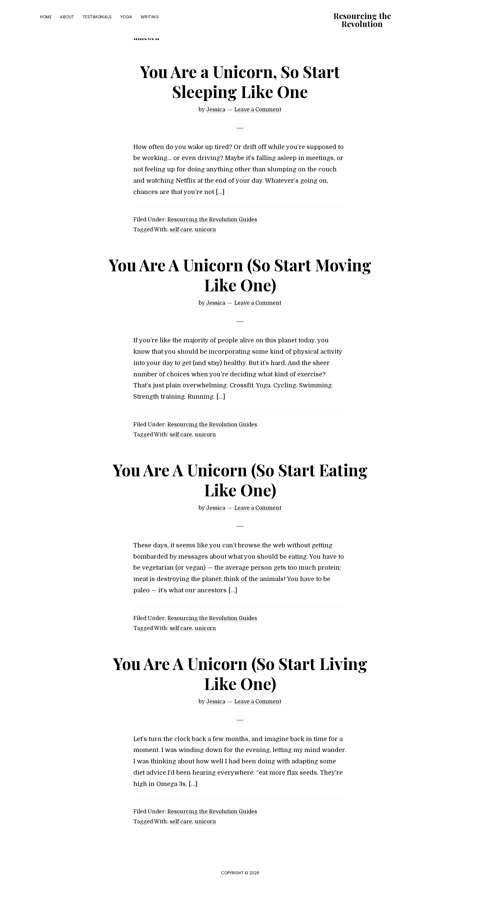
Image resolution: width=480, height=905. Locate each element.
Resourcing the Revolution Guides (212, 239)
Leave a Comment (257, 128)
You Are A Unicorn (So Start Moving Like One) (240, 293)
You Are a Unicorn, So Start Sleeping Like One (240, 100)
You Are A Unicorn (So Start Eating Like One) (240, 498)
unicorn (205, 249)
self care (181, 249)
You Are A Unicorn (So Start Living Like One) (240, 692)
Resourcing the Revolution (362, 19)
